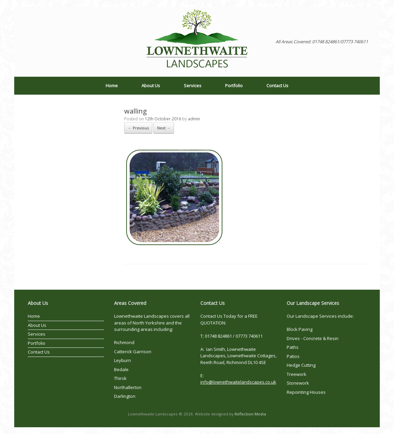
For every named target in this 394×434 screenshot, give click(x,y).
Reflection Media (250, 413)
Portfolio (234, 85)
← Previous (138, 127)
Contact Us (277, 85)
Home (112, 85)
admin (194, 119)
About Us (150, 85)
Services (192, 85)
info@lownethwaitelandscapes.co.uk (238, 382)
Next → (163, 127)
